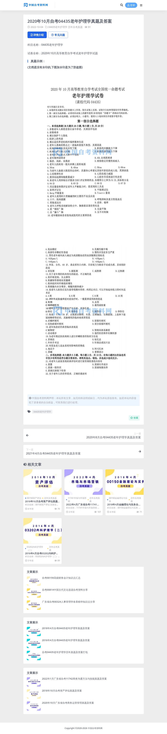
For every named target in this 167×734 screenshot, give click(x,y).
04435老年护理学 (57, 27)
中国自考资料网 (95, 728)
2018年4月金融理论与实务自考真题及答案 (124, 506)
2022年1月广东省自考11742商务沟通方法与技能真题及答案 (74, 678)
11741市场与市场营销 (77, 500)
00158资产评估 (34, 498)
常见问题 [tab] (58, 35)
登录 (131, 5)
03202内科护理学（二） (35, 548)
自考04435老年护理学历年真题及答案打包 (65, 652)
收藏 (134, 417)
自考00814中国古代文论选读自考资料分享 (65, 589)
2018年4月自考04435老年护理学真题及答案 (66, 628)
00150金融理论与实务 (118, 500)
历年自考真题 (75, 27)
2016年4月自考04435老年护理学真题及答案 (66, 640)
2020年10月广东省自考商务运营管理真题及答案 (68, 702)
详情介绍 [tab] (37, 35)
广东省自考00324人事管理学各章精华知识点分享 (68, 601)
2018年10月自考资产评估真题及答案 (41, 503)
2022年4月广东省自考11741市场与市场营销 (82, 506)
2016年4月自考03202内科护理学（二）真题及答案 (41, 555)
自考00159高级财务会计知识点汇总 (61, 577)
